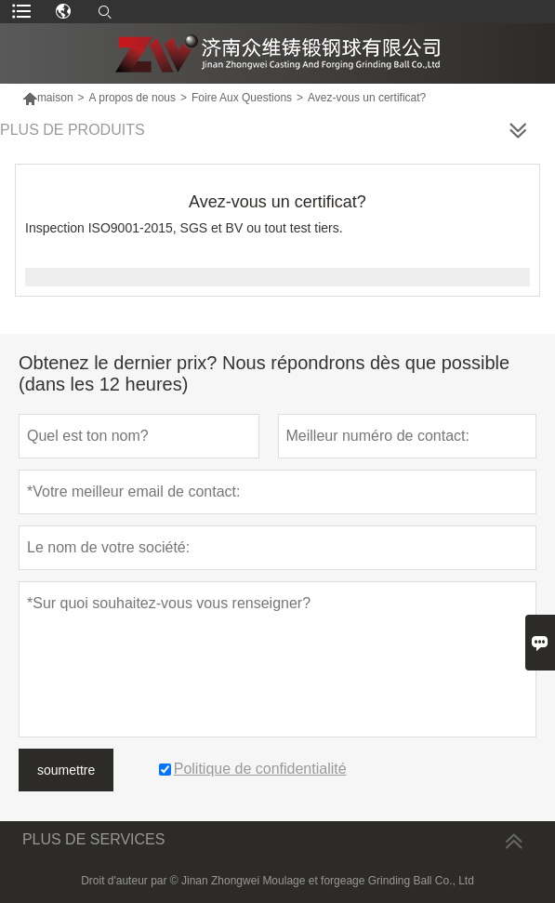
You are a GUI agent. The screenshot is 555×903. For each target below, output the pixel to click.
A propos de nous (132, 97)
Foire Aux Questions (242, 97)
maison (47, 98)
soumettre (66, 770)
